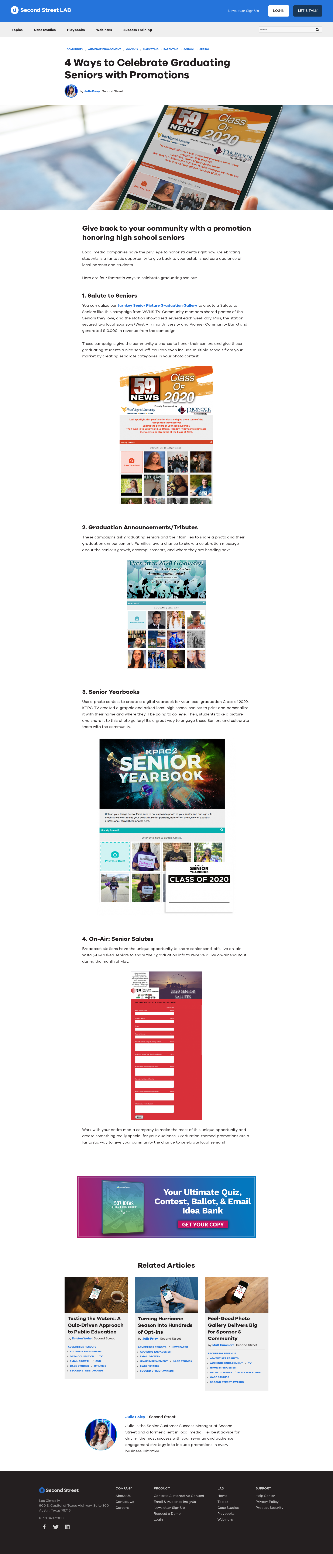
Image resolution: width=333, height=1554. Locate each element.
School (188, 49)
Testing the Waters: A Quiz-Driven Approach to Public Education (96, 1325)
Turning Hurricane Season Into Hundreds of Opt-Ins (165, 1325)
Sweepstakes (149, 1365)
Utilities (100, 1365)
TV (101, 1356)
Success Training (137, 30)
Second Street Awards (87, 1370)
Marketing (150, 49)
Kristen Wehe (82, 1338)
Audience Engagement (104, 49)
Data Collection (82, 1356)
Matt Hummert (223, 1345)
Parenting (171, 49)
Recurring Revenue (222, 1353)
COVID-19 (132, 49)
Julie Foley (92, 91)
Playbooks (76, 30)
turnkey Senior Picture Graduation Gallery (157, 305)
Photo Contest (221, 1372)
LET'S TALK (308, 10)
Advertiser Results (82, 1346)
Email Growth (80, 1361)
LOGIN (279, 10)
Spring (204, 49)
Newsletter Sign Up (243, 10)
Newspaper (180, 1347)
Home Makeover (249, 1372)
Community (75, 49)
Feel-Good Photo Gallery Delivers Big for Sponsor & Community (232, 1328)
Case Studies (45, 30)
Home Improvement (154, 1361)
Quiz (98, 1361)
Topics (17, 30)
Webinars (104, 30)
